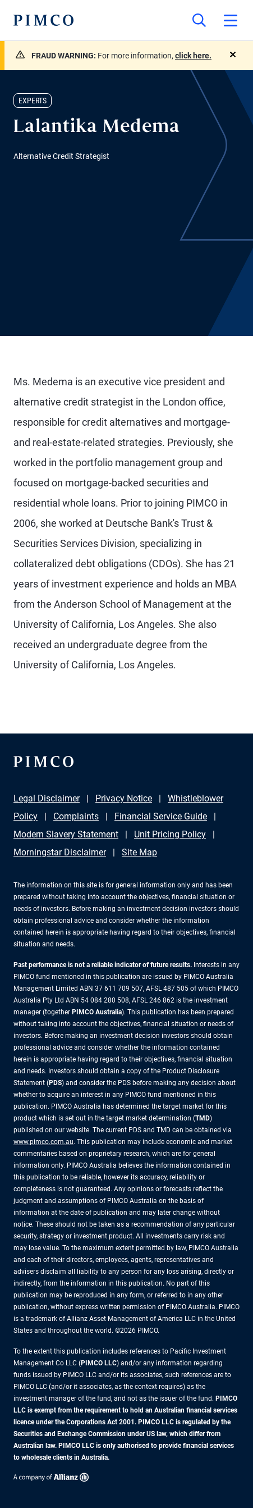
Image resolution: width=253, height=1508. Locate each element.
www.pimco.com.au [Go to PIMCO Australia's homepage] (43, 1142)
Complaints (76, 816)
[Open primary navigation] (231, 20)
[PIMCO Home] (43, 20)
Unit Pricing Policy (170, 834)
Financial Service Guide (160, 816)
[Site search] (199, 20)
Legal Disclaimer (46, 798)
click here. (193, 55)
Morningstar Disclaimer (59, 852)
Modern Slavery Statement (65, 834)
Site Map (139, 852)
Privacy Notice (123, 798)
